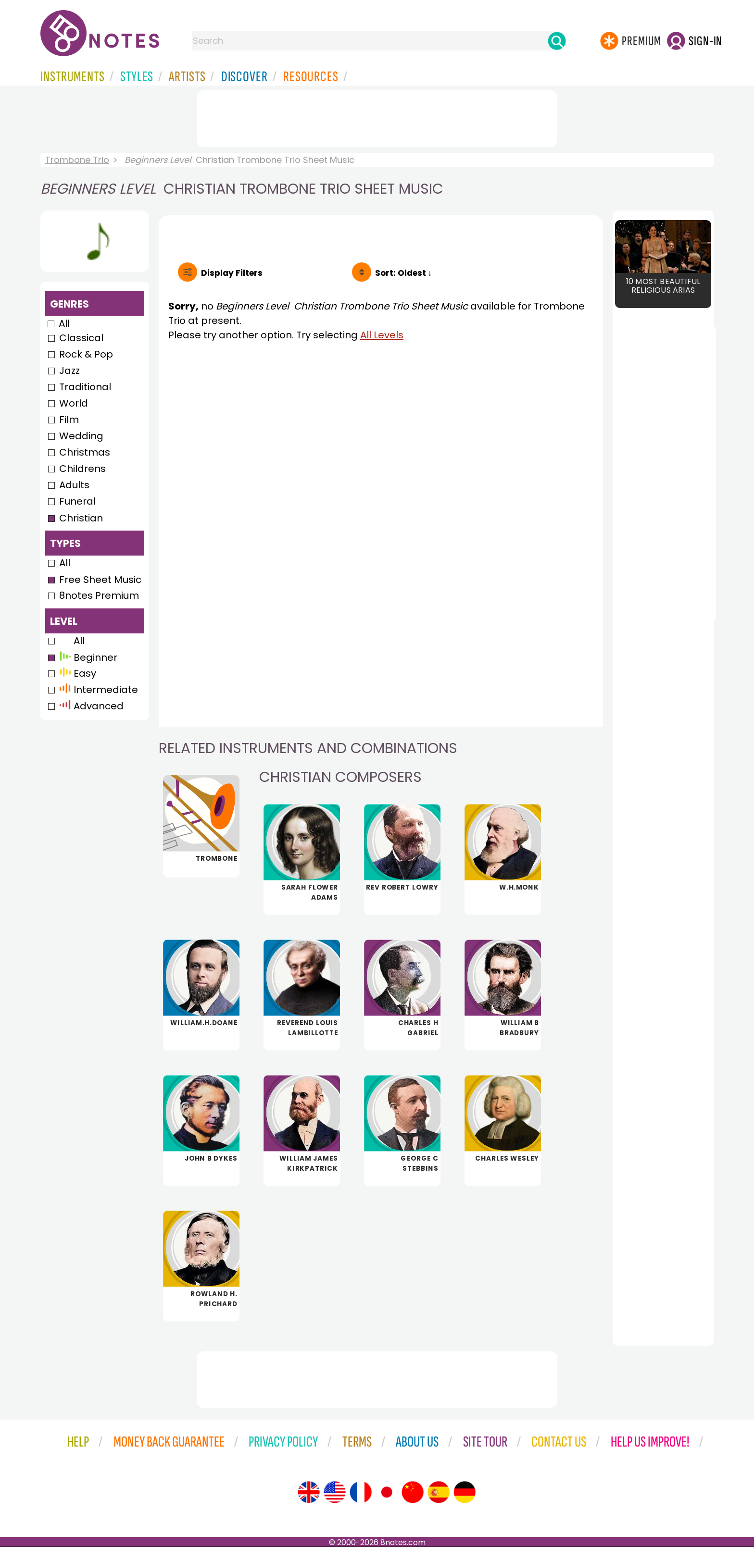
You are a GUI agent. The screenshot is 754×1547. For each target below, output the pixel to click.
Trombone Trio (77, 160)
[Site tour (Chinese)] (413, 1492)
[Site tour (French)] (361, 1492)
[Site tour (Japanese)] (387, 1492)
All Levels (381, 335)
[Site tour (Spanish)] (439, 1492)
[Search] (557, 41)
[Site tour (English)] (309, 1492)
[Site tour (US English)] (335, 1492)
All (64, 323)
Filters (232, 273)
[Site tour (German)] (464, 1492)
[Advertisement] (377, 116)
